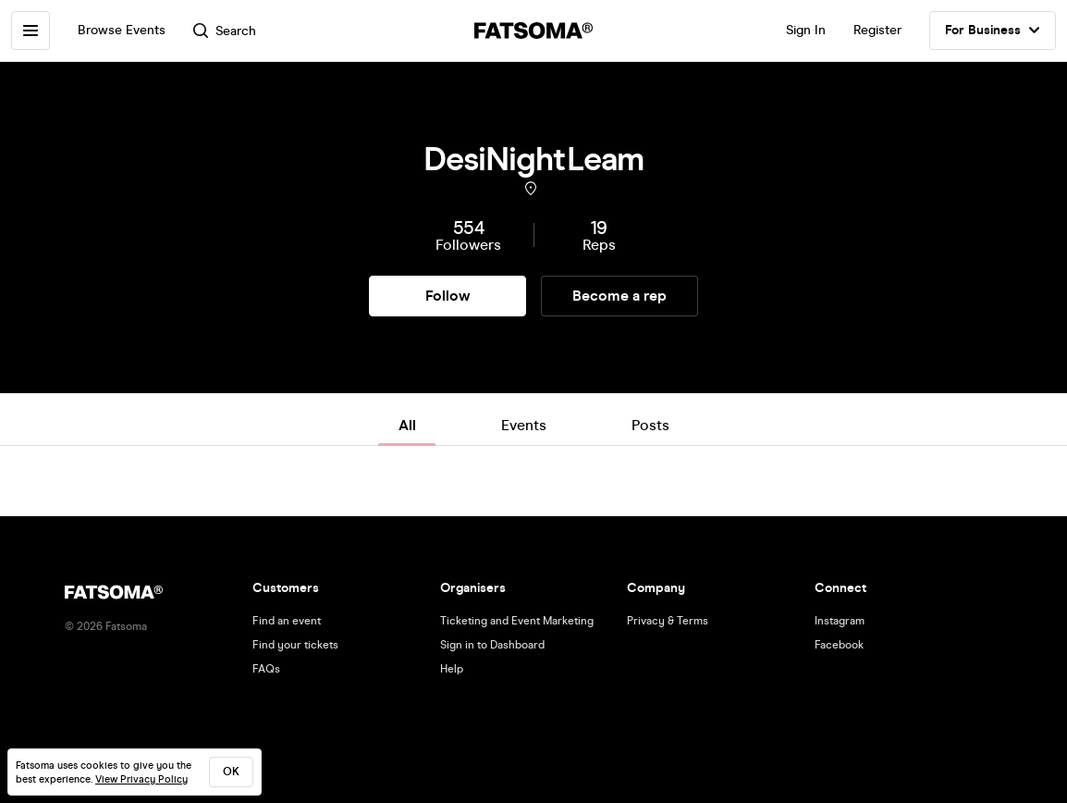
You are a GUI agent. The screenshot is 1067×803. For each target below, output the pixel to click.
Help (451, 668)
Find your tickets (295, 644)
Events (523, 425)
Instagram (840, 620)
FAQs (266, 668)
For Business (992, 30)
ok (231, 771)
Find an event (286, 620)
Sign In (806, 30)
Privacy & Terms (667, 620)
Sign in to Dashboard (492, 644)
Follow (447, 295)
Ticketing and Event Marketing (517, 620)
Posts (650, 425)
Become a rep (619, 295)
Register (877, 30)
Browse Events (122, 30)
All (407, 425)
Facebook (839, 644)
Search (224, 31)
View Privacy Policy (141, 779)
